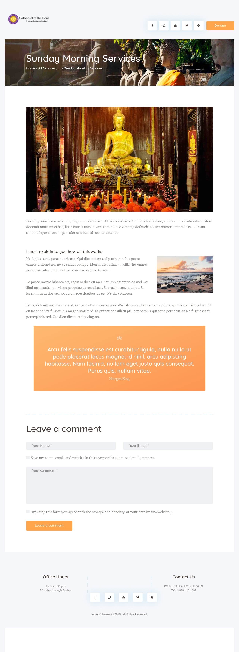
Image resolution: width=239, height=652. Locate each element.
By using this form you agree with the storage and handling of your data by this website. (102, 512)
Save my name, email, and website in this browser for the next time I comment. (93, 458)
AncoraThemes (101, 614)
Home (30, 68)
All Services (46, 68)
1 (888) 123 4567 (186, 590)
